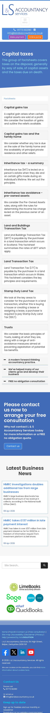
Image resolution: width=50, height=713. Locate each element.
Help (4, 637)
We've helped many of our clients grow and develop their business (26, 372)
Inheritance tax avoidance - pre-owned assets (23, 194)
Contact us (13, 446)
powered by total (20, 637)
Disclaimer (30, 634)
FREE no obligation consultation (26, 381)
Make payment (17, 37)
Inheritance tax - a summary (24, 163)
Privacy (39, 634)
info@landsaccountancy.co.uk (25, 33)
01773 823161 (24, 30)
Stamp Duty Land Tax (18, 291)
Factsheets (9, 98)
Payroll (12, 632)
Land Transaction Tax (19, 261)
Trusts (8, 327)
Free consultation (37, 632)
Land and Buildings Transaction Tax (17, 227)
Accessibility (17, 634)
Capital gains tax (16, 107)
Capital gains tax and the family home (21, 135)
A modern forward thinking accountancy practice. (24, 361)
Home (5, 632)
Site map (6, 634)
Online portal (35, 37)
